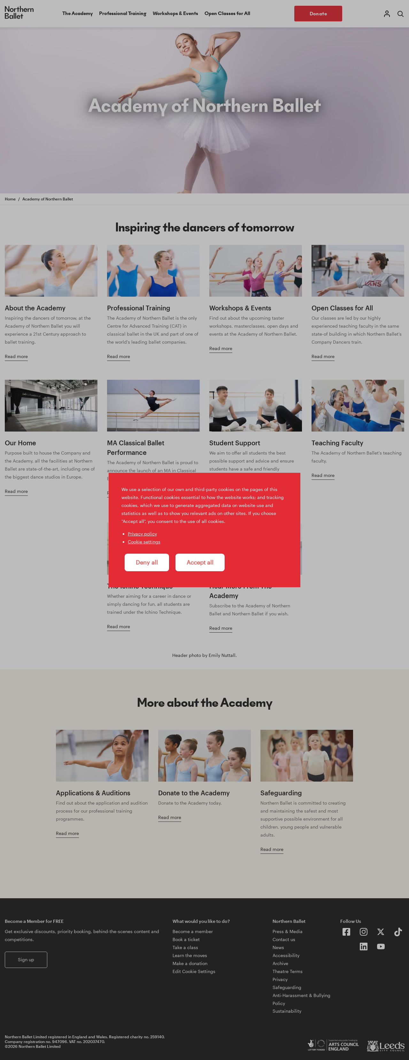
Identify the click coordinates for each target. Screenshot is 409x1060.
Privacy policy (142, 533)
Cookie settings (144, 541)
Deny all (147, 562)
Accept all (200, 562)
